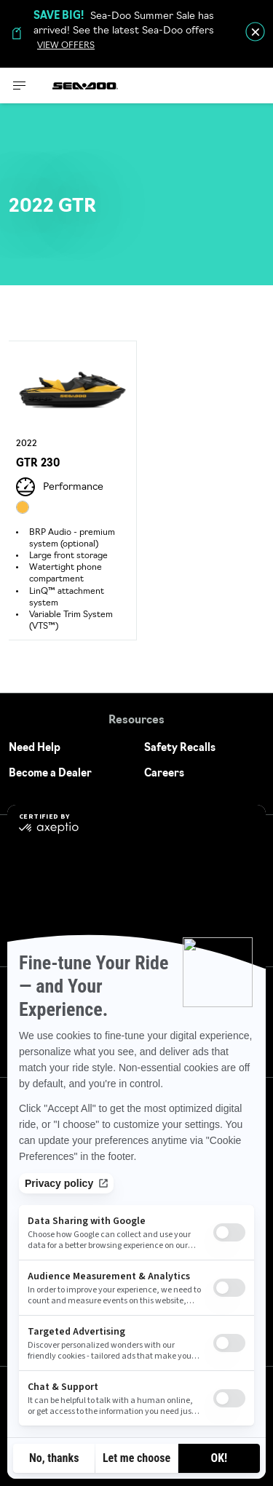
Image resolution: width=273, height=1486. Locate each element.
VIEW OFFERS (66, 45)
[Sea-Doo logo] (85, 85)
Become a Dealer (50, 773)
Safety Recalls (179, 748)
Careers (164, 773)
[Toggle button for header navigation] (19, 85)
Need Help (34, 748)
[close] (255, 32)
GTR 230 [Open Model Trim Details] (38, 463)
